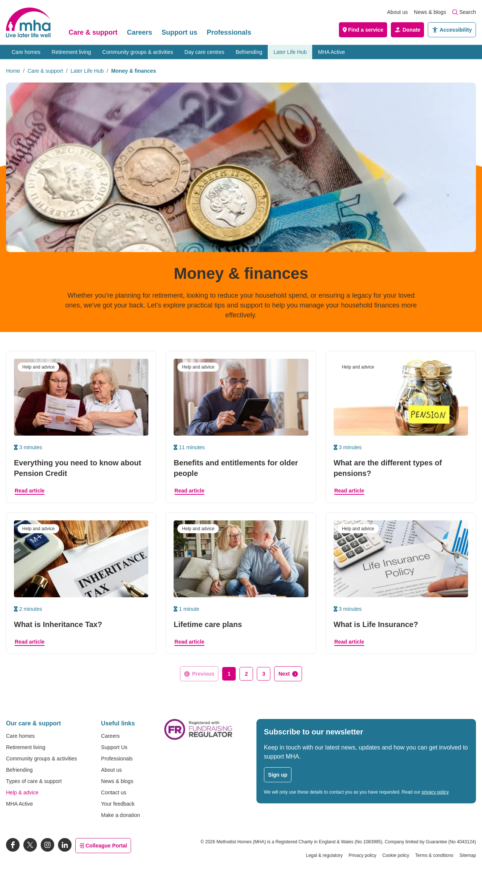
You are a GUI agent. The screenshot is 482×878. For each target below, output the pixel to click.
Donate (407, 30)
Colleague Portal (103, 846)
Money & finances (133, 71)
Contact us (113, 792)
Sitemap (467, 855)
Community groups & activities (137, 52)
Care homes (26, 52)
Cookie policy (395, 855)
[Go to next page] (288, 673)
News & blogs (430, 12)
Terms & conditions (434, 855)
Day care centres (204, 52)
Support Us (114, 747)
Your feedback (117, 804)
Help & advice (22, 792)
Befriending (249, 52)
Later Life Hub (290, 52)
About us (397, 12)
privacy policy (435, 792)
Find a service (363, 30)
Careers (139, 32)
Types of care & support (34, 781)
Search (464, 12)
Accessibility (452, 30)
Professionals (229, 32)
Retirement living (71, 52)
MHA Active (331, 52)
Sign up (277, 775)
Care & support (93, 32)
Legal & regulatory (324, 855)
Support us (179, 32)
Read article (29, 491)
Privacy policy (362, 855)
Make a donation (120, 815)
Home (13, 71)
